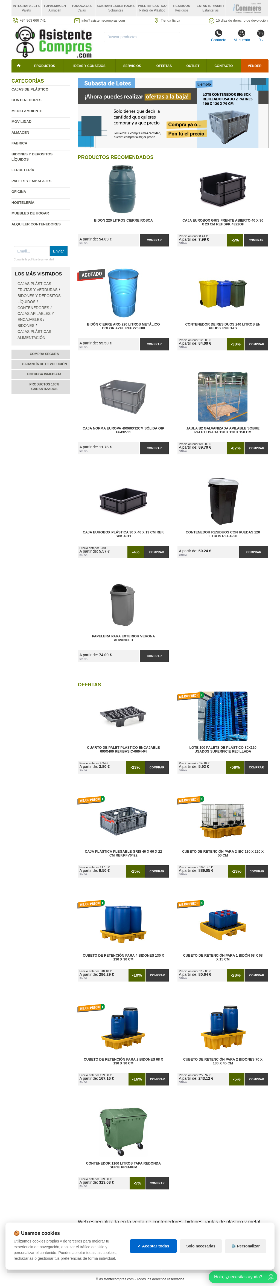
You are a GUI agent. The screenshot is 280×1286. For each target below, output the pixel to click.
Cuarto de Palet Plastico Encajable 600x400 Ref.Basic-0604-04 (123, 749)
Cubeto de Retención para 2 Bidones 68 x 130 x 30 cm (123, 1061)
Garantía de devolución (44, 364)
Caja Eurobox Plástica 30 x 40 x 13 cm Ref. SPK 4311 (123, 534)
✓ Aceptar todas (154, 1253)
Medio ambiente (27, 111)
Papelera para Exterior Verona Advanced (123, 638)
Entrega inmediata (44, 374)
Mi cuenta (242, 35)
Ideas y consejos (89, 66)
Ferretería (22, 170)
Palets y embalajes (31, 181)
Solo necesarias (200, 1253)
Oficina (18, 192)
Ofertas (164, 66)
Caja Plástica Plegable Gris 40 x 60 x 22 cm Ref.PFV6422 (123, 853)
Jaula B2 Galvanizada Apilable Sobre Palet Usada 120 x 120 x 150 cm (222, 430)
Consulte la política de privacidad (34, 259)
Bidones (26, 326)
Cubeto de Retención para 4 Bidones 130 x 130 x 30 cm (123, 957)
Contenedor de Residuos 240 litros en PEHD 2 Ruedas (223, 326)
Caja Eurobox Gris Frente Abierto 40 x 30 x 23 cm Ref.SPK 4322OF (222, 222)
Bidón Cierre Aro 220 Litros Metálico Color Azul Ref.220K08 (123, 326)
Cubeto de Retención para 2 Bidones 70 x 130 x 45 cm (222, 1061)
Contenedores (26, 100)
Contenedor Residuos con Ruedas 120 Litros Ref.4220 (223, 534)
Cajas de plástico (29, 89)
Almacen (20, 132)
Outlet (193, 66)
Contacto (218, 35)
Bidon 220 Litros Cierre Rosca (123, 220)
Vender (254, 66)
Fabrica (19, 143)
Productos (44, 66)
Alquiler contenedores (36, 224)
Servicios (132, 66)
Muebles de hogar (30, 213)
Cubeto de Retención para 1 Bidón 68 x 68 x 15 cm (223, 957)
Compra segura (44, 354)
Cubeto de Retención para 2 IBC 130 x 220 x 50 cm (223, 853)
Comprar (154, 240)
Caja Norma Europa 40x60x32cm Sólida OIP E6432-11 (123, 430)
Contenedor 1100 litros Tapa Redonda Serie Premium (123, 1165)
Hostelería (22, 203)
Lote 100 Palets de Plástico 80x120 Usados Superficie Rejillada (222, 749)
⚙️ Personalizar (245, 1253)
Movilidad (21, 122)
